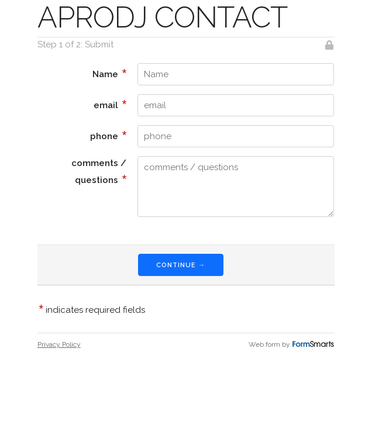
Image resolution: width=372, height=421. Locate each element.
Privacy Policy (59, 344)
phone (108, 135)
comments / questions (98, 171)
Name (109, 73)
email (110, 104)
